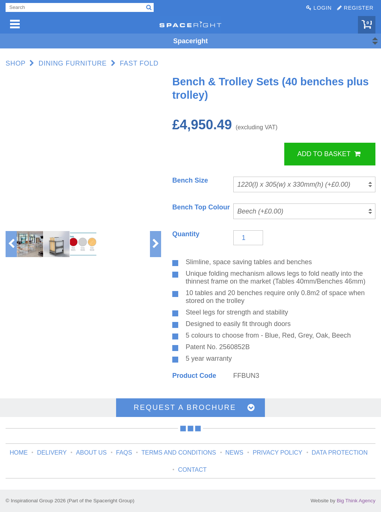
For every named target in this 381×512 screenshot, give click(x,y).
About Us (91, 452)
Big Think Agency (356, 500)
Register (355, 8)
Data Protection (340, 452)
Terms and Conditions (178, 452)
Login (319, 8)
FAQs (124, 452)
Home (19, 452)
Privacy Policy (277, 452)
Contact (192, 469)
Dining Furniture (73, 63)
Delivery (52, 452)
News (234, 452)
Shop (16, 63)
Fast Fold (139, 63)
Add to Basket (329, 154)
